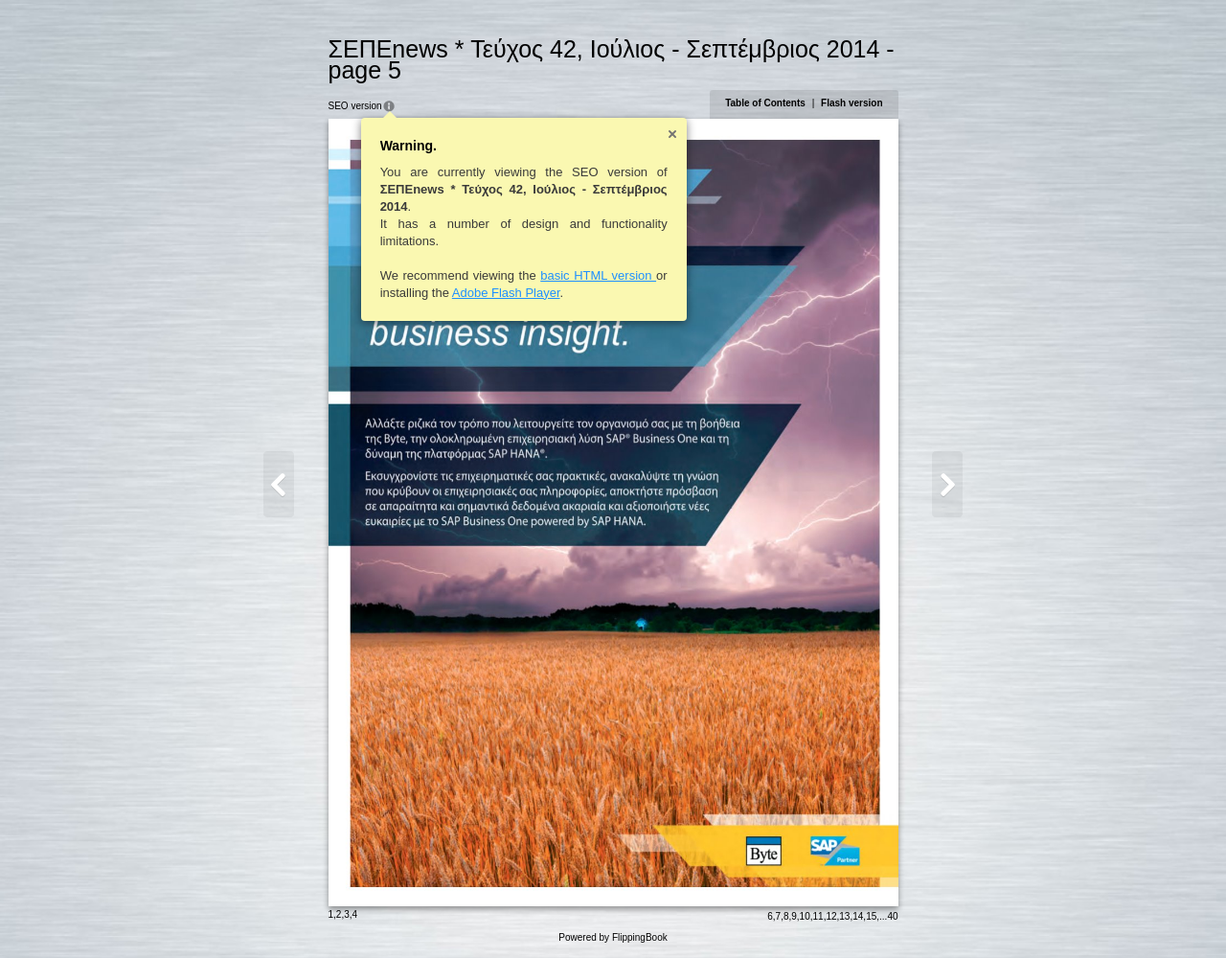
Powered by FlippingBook (612, 937)
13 (844, 916)
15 (871, 916)
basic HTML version (598, 275)
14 (857, 916)
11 (818, 916)
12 (831, 916)
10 (805, 916)
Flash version (851, 103)
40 (892, 916)
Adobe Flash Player (506, 292)
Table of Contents (765, 103)
